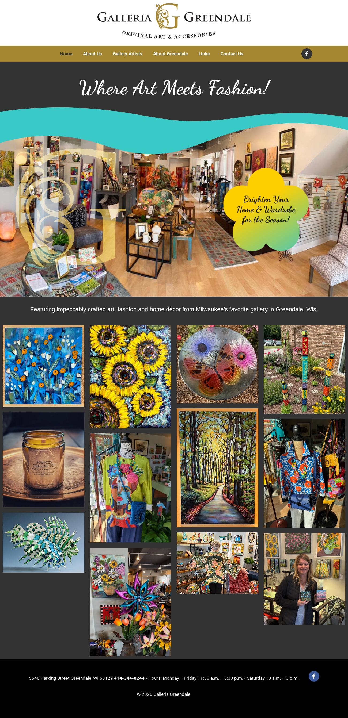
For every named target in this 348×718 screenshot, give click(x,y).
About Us (92, 53)
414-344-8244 (129, 678)
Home (66, 53)
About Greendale (170, 53)
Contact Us (232, 53)
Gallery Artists (127, 53)
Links (204, 53)
